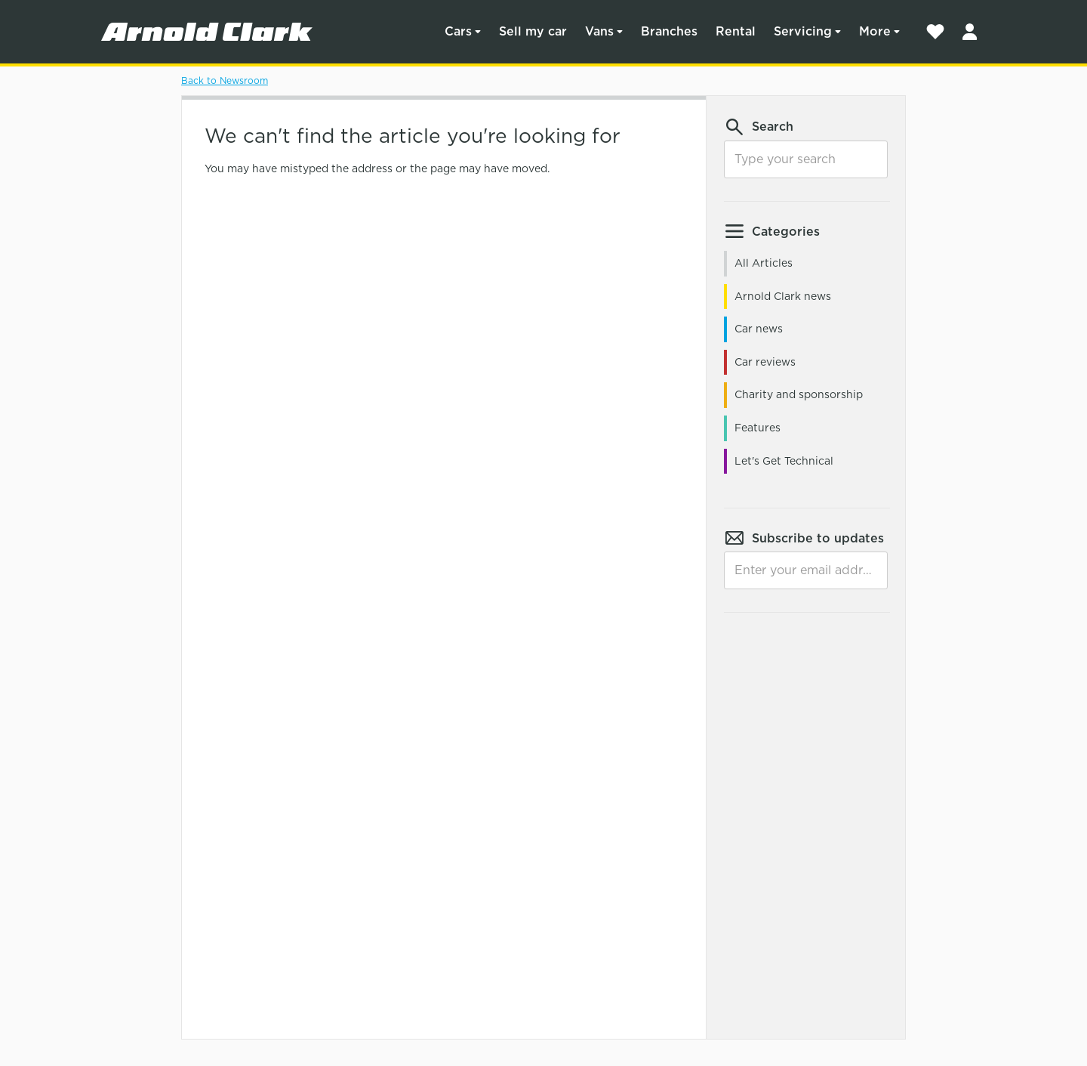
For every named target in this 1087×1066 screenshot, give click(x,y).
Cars (458, 31)
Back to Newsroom (224, 80)
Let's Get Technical (783, 461)
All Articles (763, 263)
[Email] (806, 570)
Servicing (803, 31)
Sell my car (533, 31)
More (875, 31)
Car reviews (765, 362)
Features (757, 428)
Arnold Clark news (782, 296)
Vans (599, 31)
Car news (758, 329)
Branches (669, 31)
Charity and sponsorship (798, 394)
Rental (736, 31)
